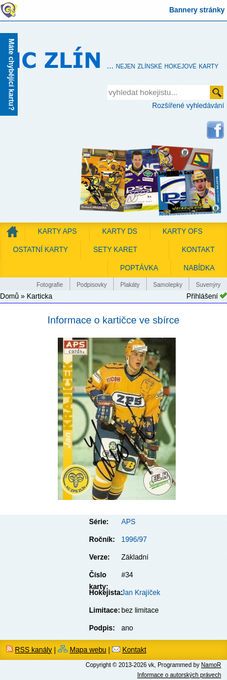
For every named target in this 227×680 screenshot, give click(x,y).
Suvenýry (208, 285)
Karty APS (57, 231)
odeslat (216, 92)
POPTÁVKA (139, 268)
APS (128, 522)
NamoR (211, 665)
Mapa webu (88, 650)
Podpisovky (92, 285)
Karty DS (119, 231)
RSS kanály (33, 650)
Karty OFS (183, 231)
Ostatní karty (40, 250)
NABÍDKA (199, 268)
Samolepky (167, 285)
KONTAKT (198, 250)
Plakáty (130, 285)
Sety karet (115, 250)
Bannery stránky (197, 10)
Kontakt (134, 650)
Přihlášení (202, 296)
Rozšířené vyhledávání (188, 106)
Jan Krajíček (140, 593)
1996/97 (134, 539)
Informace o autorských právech (179, 675)
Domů (9, 296)
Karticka (39, 296)
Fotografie (50, 285)
